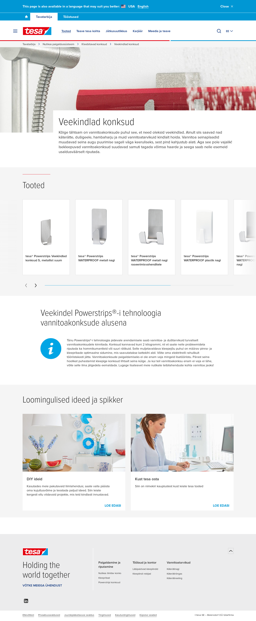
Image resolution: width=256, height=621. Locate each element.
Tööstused (70, 17)
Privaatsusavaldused (49, 615)
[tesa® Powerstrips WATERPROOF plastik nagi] (204, 235)
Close (227, 6)
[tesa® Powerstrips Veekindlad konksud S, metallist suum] (46, 235)
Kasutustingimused (125, 615)
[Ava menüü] (15, 31)
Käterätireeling (174, 578)
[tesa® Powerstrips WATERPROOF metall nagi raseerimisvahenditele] (151, 237)
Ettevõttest (28, 615)
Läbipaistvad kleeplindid (145, 569)
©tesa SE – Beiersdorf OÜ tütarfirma (214, 615)
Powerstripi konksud (109, 582)
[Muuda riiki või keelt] (230, 31)
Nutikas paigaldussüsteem (58, 44)
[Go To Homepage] (26, 16)
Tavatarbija (44, 17)
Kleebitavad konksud (94, 44)
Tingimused (104, 615)
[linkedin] (26, 601)
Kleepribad (104, 577)
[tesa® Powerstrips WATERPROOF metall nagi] (98, 235)
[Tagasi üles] (231, 551)
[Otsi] (219, 31)
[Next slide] (35, 285)
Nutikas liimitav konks (109, 573)
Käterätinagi (173, 569)
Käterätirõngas (174, 573)
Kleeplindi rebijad (142, 573)
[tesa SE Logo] (37, 31)
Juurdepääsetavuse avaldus (79, 615)
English (143, 6)
